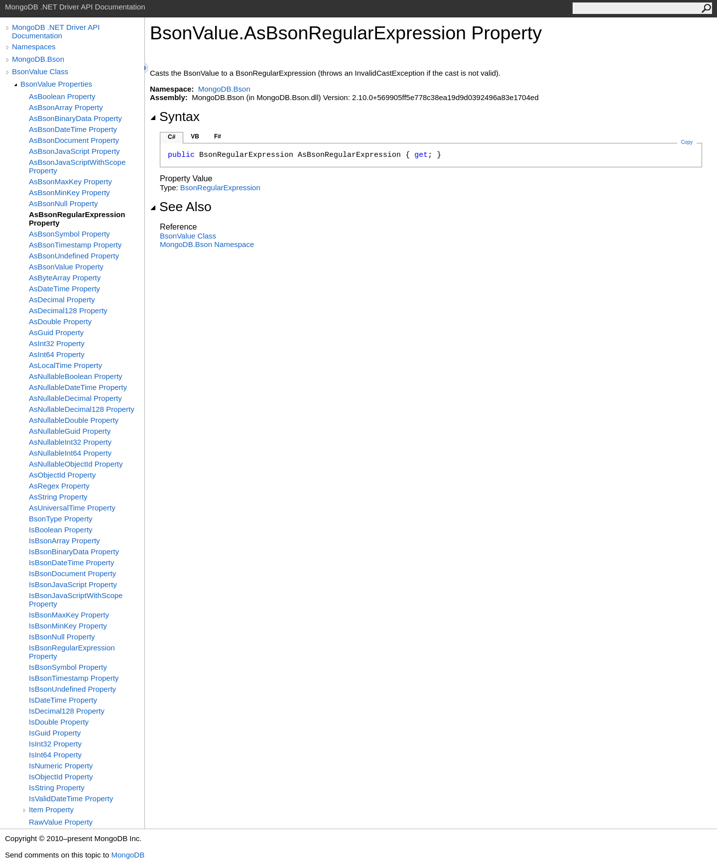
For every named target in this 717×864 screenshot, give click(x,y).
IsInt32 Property (55, 744)
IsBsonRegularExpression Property (72, 651)
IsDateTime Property (63, 700)
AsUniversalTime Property (72, 507)
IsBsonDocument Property (72, 573)
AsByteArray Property (65, 277)
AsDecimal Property (62, 299)
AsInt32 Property (57, 343)
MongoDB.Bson (38, 59)
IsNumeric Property (61, 765)
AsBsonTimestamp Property (75, 245)
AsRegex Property (59, 486)
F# (217, 136)
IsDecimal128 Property (67, 711)
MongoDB (127, 855)
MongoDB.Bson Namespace (207, 244)
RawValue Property (61, 822)
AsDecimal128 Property (68, 310)
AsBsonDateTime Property (73, 129)
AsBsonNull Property (63, 203)
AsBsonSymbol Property (69, 234)
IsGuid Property (55, 733)
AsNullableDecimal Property (75, 398)
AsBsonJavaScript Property (74, 151)
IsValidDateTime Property (71, 798)
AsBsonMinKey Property (69, 192)
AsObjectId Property (62, 475)
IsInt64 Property (55, 754)
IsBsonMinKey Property (68, 625)
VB (195, 136)
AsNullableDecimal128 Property (81, 409)
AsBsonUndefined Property (74, 255)
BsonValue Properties (56, 84)
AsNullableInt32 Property (70, 442)
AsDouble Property (60, 321)
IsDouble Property (59, 722)
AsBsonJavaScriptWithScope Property (77, 166)
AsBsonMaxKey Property (70, 181)
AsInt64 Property (57, 354)
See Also (181, 206)
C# (171, 136)
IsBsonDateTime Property (71, 562)
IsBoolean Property (61, 529)
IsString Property (57, 787)
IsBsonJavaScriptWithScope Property (75, 599)
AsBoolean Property (62, 96)
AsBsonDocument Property (74, 140)
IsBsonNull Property (62, 636)
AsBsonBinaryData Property (75, 118)
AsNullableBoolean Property (75, 376)
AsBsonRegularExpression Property (77, 218)
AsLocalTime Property (65, 365)
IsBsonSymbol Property (68, 667)
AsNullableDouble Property (74, 420)
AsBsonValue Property (66, 266)
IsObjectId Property (61, 776)
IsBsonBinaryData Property (74, 551)
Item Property (51, 809)
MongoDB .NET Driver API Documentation (56, 31)
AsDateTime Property (64, 288)
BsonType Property (61, 518)
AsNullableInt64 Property (70, 453)
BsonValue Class (40, 71)
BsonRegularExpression (220, 187)
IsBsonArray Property (64, 540)
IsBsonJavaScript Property (73, 584)
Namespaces (34, 46)
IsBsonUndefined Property (72, 689)
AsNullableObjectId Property (75, 464)
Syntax (175, 116)
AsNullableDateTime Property (78, 387)
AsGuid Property (56, 332)
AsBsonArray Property (66, 107)
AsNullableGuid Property (70, 431)
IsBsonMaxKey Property (69, 615)
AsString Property (58, 497)
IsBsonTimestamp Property (74, 678)
